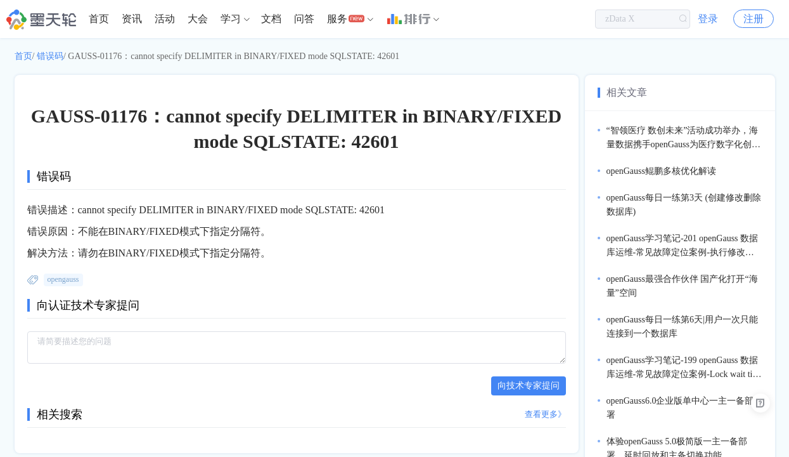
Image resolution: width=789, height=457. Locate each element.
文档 (271, 18)
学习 (231, 18)
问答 (304, 18)
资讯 (132, 18)
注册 (753, 18)
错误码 (50, 56)
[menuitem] (99, 19)
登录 (708, 18)
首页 (99, 18)
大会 (198, 18)
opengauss (63, 279)
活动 (165, 18)
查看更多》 (545, 414)
